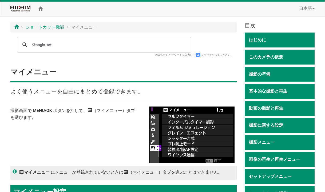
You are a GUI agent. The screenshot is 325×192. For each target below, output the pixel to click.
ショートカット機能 (45, 27)
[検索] (103, 45)
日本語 (307, 8)
